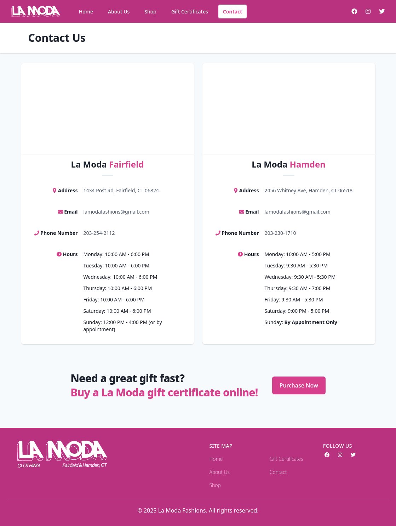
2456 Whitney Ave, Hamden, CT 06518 (309, 190)
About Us (119, 11)
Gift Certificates (189, 11)
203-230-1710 (280, 233)
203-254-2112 (99, 233)
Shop (150, 11)
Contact (232, 11)
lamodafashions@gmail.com (116, 211)
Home (86, 11)
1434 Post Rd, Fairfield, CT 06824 (121, 190)
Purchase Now (299, 385)
